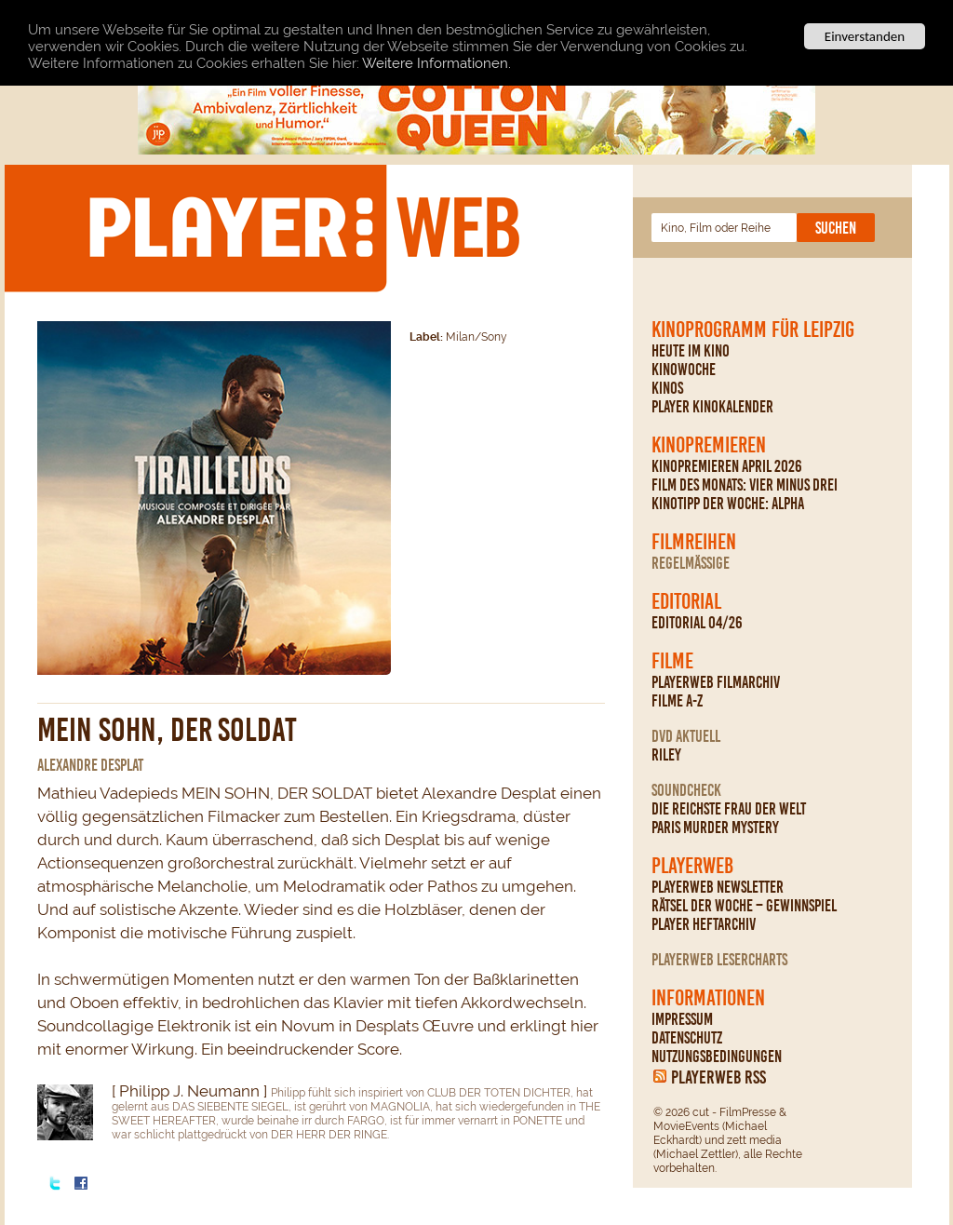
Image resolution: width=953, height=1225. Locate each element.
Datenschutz (686, 1038)
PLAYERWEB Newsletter (717, 887)
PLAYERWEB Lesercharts (719, 959)
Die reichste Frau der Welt (728, 809)
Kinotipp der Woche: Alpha (727, 503)
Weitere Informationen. (436, 63)
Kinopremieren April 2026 (726, 466)
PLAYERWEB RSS (718, 1077)
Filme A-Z (677, 701)
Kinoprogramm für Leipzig (752, 329)
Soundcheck (686, 790)
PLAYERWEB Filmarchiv (715, 682)
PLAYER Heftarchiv (703, 924)
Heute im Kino (690, 351)
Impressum (682, 1019)
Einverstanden (865, 36)
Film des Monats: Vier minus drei (744, 485)
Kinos (667, 388)
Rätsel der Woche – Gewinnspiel (744, 905)
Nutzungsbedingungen (716, 1056)
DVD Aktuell (685, 736)
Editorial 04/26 (697, 622)
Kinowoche (683, 369)
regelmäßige (690, 563)
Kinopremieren (708, 445)
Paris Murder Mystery (715, 827)
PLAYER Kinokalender (712, 406)
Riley (666, 755)
